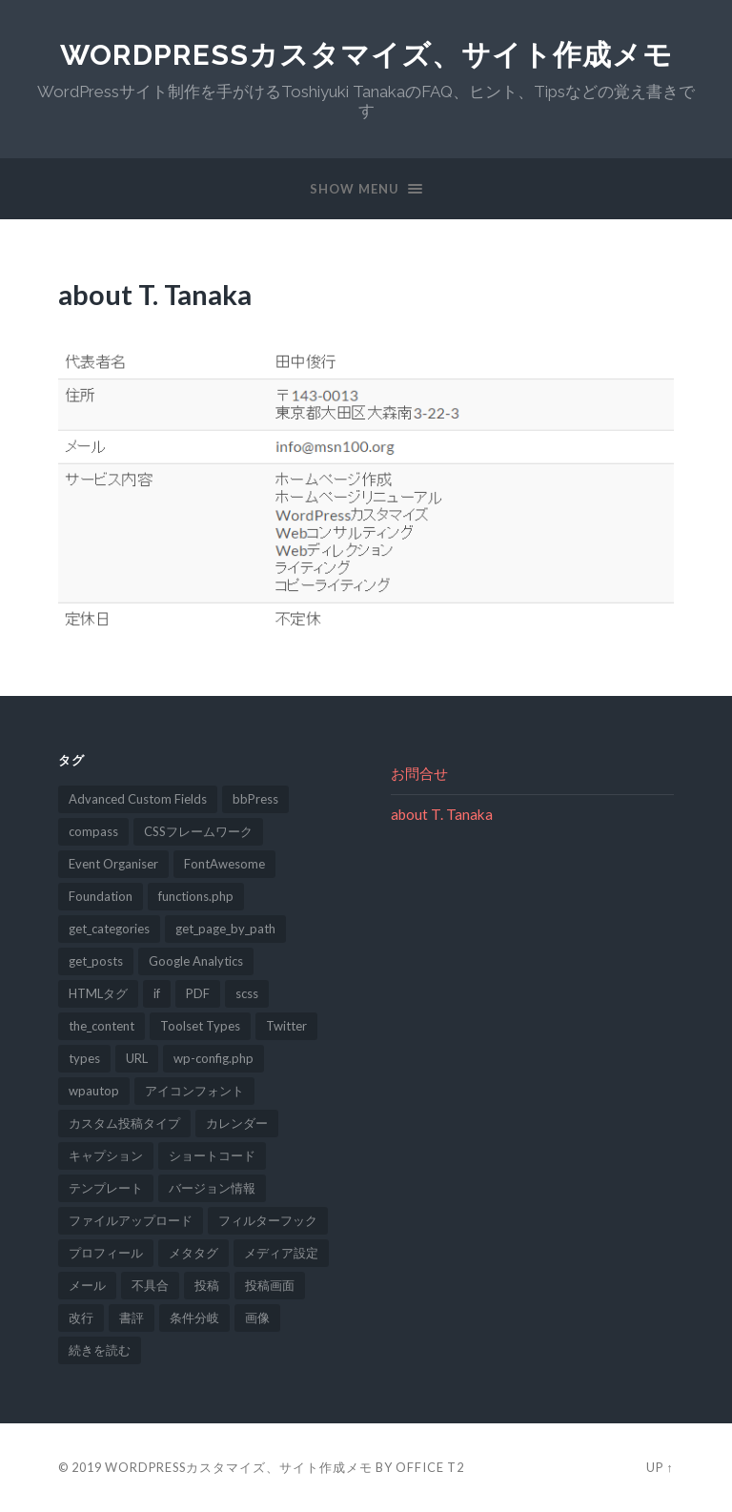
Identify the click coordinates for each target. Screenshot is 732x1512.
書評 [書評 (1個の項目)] (131, 1317)
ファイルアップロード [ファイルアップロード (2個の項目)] (131, 1220)
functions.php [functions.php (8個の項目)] (196, 896)
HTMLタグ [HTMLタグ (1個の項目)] (98, 993)
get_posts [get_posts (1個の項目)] (96, 961)
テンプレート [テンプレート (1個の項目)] (106, 1187)
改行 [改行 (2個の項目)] (81, 1317)
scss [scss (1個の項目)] (246, 993)
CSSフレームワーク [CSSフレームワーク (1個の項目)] (198, 831)
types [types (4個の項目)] (84, 1058)
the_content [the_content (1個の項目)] (101, 1025)
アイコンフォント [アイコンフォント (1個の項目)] (194, 1090)
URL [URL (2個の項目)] (137, 1058)
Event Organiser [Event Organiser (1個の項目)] (113, 863)
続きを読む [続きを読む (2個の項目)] (100, 1350)
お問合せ (419, 773)
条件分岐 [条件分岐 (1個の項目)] (194, 1317)
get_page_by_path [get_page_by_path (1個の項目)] (225, 928)
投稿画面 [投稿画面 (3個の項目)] (270, 1285)
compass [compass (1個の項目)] (93, 831)
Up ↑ (659, 1467)
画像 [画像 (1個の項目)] (257, 1317)
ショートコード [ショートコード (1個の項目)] (212, 1155)
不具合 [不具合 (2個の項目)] (150, 1285)
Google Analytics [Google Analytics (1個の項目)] (196, 961)
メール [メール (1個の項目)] (87, 1285)
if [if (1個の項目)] (156, 993)
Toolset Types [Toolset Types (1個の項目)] (200, 1025)
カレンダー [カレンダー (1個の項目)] (237, 1123)
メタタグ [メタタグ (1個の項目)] (193, 1252)
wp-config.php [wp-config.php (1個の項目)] (213, 1058)
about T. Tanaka (442, 814)
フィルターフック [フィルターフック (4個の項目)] (267, 1220)
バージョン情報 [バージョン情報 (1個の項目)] (212, 1187)
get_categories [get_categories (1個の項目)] (109, 928)
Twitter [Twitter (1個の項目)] (286, 1025)
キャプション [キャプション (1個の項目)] (106, 1155)
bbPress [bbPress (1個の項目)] (255, 799)
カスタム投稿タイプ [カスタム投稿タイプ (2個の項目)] (124, 1123)
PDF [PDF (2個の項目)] (198, 993)
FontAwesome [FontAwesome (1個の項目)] (224, 863)
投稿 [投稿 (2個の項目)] (206, 1285)
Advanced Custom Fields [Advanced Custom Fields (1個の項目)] (138, 799)
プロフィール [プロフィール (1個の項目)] (106, 1252)
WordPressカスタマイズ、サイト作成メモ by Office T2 (284, 1467)
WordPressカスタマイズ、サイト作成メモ (366, 55)
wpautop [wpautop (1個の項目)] (94, 1090)
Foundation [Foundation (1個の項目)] (100, 896)
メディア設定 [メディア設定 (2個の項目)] (281, 1252)
